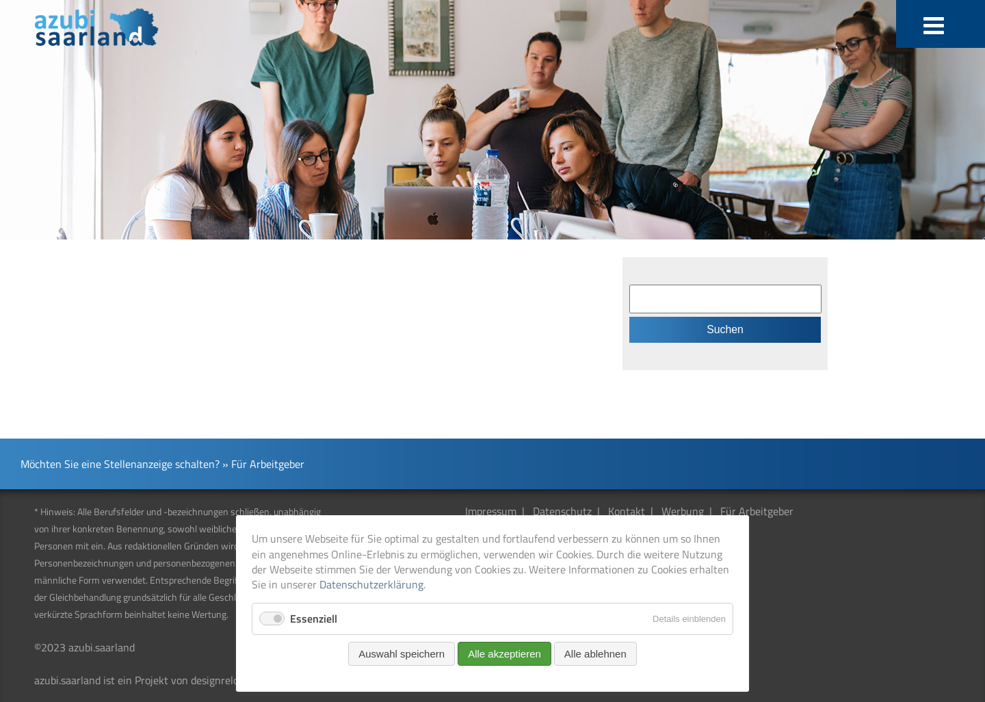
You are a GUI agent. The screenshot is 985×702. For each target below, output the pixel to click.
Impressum (490, 511)
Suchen (725, 329)
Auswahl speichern (401, 654)
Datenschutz (562, 511)
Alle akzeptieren (504, 654)
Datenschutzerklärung (371, 584)
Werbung (682, 511)
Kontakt (626, 511)
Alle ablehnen (595, 654)
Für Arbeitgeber (756, 511)
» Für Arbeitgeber (263, 464)
